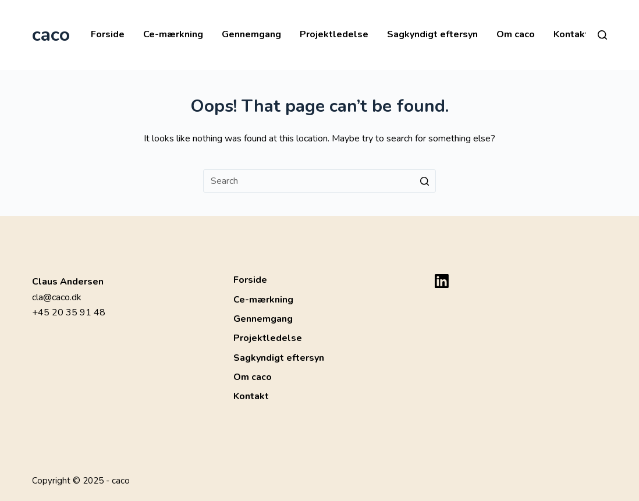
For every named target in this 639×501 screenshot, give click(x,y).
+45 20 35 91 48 (68, 312)
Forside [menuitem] (108, 34)
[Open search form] (602, 35)
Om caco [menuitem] (515, 34)
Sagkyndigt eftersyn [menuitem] (432, 34)
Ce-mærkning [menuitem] (173, 34)
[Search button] (424, 181)
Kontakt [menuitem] (571, 34)
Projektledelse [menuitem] (334, 34)
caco (51, 34)
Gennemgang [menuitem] (251, 34)
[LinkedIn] (442, 281)
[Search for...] (319, 181)
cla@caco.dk (56, 297)
